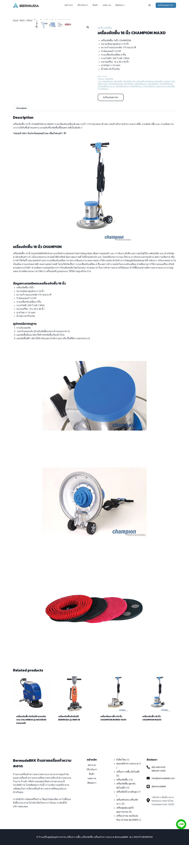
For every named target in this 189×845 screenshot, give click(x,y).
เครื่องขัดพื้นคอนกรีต (116, 84)
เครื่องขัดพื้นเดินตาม (122, 86)
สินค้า (95, 5)
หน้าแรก (69, 5)
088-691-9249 (158, 770)
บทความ (107, 5)
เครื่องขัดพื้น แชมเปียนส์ (162, 81)
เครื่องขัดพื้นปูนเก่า (141, 84)
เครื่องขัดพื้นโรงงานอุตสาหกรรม (155, 86)
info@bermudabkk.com (163, 778)
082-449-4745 (158, 767)
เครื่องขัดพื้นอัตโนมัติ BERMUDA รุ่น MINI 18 (69, 724)
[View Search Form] (149, 5)
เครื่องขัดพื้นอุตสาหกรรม (106, 86)
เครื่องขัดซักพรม (107, 81)
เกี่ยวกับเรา (82, 5)
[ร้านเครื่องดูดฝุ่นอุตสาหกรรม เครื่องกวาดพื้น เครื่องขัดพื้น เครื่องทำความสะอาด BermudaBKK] (26, 5)
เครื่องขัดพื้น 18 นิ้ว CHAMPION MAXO (151, 724)
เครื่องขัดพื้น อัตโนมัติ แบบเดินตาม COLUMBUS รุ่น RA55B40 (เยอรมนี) (31, 726)
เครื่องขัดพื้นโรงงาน (136, 86)
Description (22, 114)
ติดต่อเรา (120, 5)
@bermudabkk (159, 786)
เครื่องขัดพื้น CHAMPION (144, 81)
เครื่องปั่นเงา (104, 89)
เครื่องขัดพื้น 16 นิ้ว (129, 81)
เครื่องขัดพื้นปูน (128, 84)
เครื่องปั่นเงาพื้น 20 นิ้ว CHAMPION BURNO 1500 (113, 724)
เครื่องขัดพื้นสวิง (153, 84)
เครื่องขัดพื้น (105, 27)
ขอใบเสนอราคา (166, 5)
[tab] (21, 114)
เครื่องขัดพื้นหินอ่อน (166, 84)
